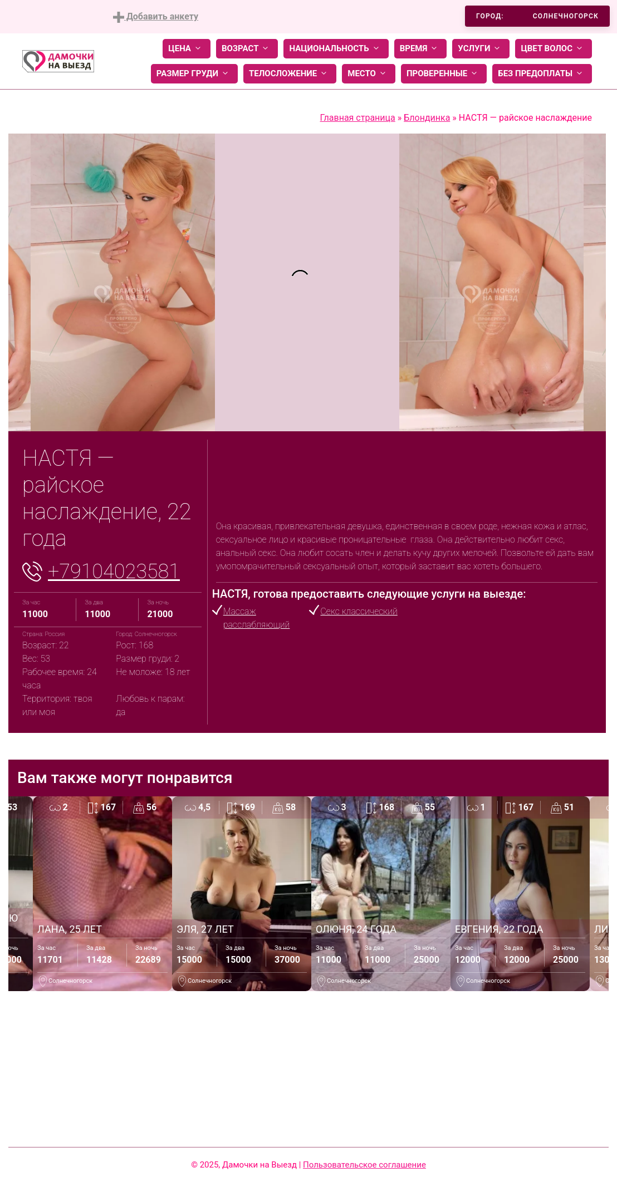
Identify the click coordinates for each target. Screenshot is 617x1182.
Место (368, 73)
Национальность (336, 48)
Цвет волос (553, 48)
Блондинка (427, 117)
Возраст (247, 48)
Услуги (481, 48)
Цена (186, 48)
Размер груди (194, 73)
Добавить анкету (155, 17)
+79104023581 (114, 571)
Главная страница (357, 117)
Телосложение (290, 73)
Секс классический (358, 611)
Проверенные (444, 73)
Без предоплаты (542, 73)
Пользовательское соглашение (364, 1165)
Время (421, 48)
